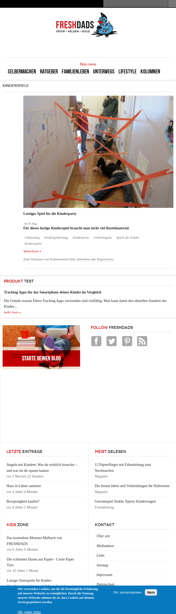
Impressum (104, 575)
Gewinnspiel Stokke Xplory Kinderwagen (125, 501)
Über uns (103, 536)
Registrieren (105, 259)
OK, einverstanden (127, 592)
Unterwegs (104, 71)
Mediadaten (105, 546)
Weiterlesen (32, 251)
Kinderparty (81, 237)
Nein (151, 592)
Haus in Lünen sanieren (23, 486)
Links (100, 555)
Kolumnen (150, 71)
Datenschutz (106, 584)
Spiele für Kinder (127, 237)
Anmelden (82, 259)
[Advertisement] (110, 47)
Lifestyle (127, 71)
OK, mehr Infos (29, 612)
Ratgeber (49, 71)
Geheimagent (103, 237)
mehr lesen (11, 312)
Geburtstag (32, 237)
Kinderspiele (33, 243)
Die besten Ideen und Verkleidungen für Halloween (132, 486)
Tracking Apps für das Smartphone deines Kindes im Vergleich (52, 292)
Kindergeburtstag (56, 237)
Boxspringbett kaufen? (22, 501)
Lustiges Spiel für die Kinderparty (49, 214)
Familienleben (75, 71)
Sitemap (102, 565)
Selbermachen (22, 71)
